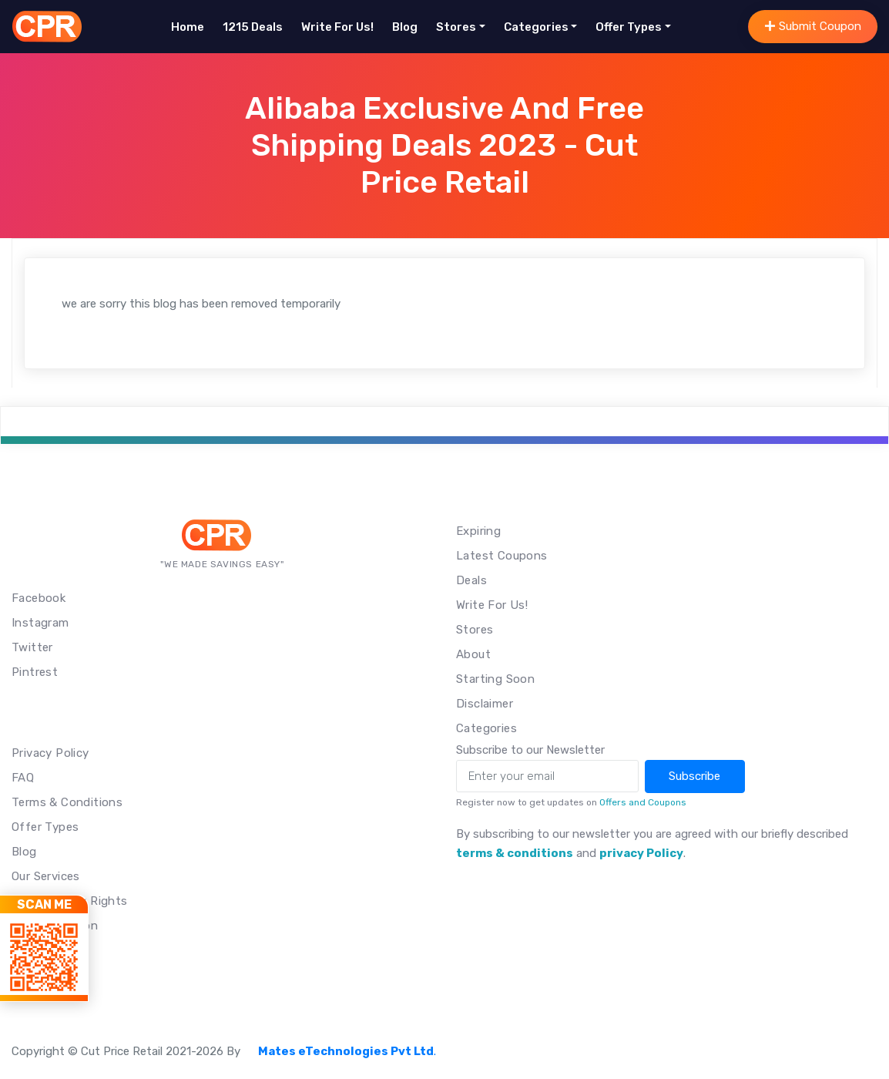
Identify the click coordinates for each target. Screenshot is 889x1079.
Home (187, 27)
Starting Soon (495, 679)
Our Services (46, 876)
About (473, 654)
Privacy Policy (50, 753)
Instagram (40, 623)
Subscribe (694, 776)
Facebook (38, 598)
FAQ (23, 778)
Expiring (478, 531)
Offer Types (628, 27)
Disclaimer (484, 704)
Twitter (32, 647)
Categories (536, 27)
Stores (456, 27)
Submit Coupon (812, 26)
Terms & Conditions (67, 802)
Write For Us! (337, 27)
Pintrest (35, 672)
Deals (471, 580)
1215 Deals (253, 27)
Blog (405, 27)
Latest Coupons (502, 556)
